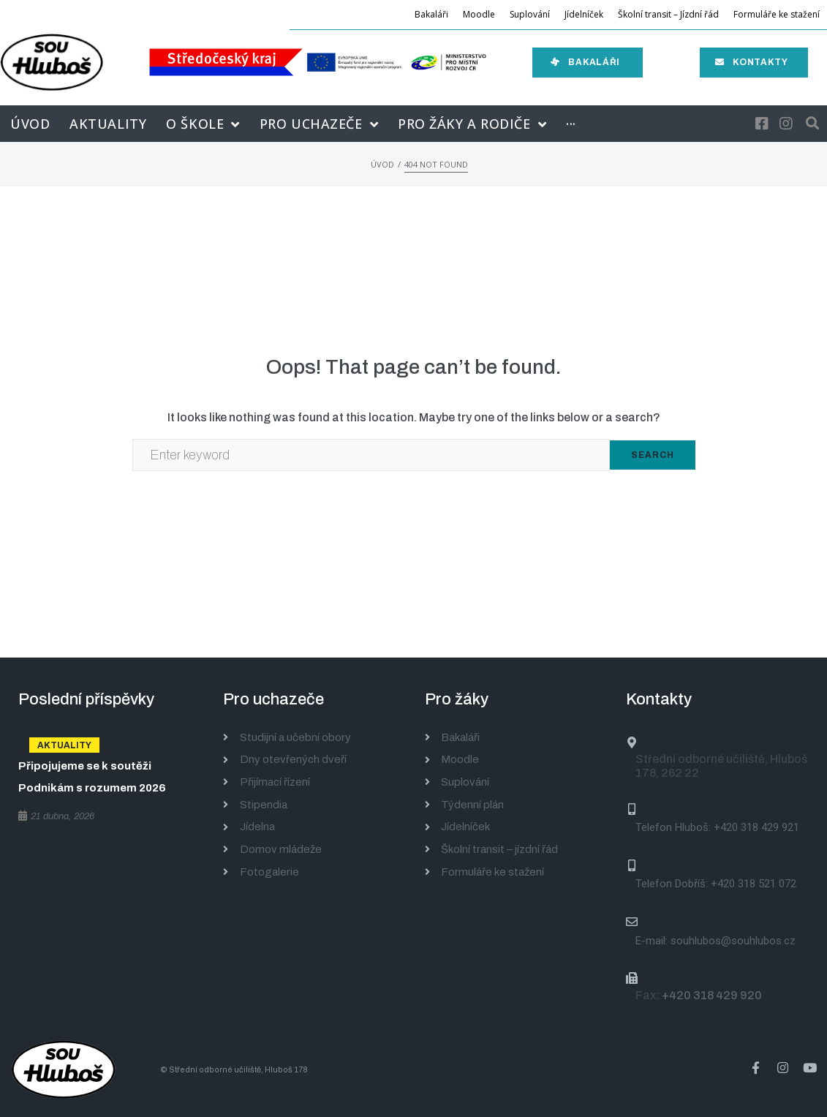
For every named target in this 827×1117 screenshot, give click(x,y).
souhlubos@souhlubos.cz (733, 940)
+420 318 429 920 (712, 995)
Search (652, 455)
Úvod (382, 164)
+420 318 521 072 (753, 883)
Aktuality (64, 745)
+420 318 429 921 (756, 827)
